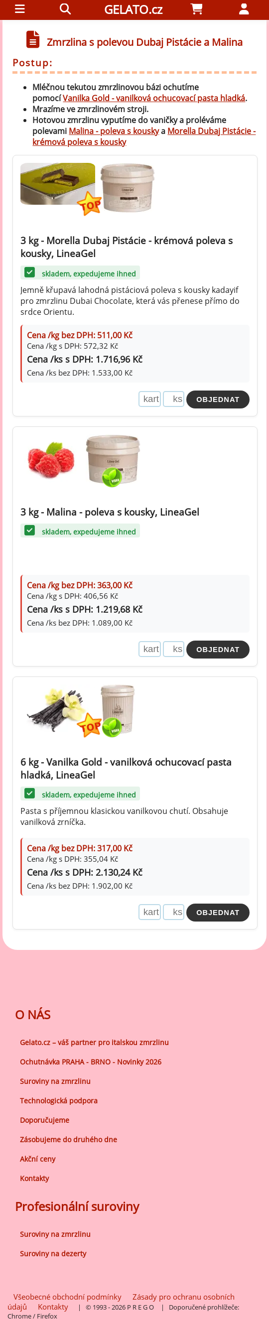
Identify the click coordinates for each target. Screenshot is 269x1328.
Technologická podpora (59, 1100)
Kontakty (34, 1178)
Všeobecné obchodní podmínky (67, 1297)
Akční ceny (37, 1159)
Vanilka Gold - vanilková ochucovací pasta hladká (154, 98)
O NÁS (32, 1014)
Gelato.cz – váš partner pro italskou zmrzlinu (94, 1042)
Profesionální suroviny (77, 1206)
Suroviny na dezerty (53, 1253)
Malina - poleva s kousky (114, 131)
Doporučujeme (44, 1120)
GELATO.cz (133, 9)
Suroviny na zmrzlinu (55, 1081)
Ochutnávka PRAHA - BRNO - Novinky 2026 (90, 1061)
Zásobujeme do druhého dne (68, 1139)
